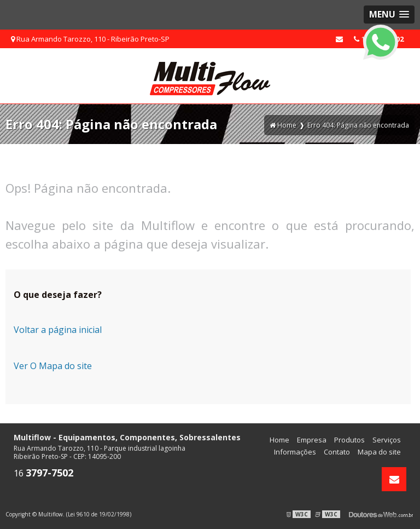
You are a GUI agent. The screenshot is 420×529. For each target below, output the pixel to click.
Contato (337, 452)
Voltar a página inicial (58, 330)
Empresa (311, 440)
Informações (295, 452)
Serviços (386, 440)
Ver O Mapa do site (53, 366)
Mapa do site (379, 452)
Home (279, 440)
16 (43, 473)
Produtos (349, 440)
